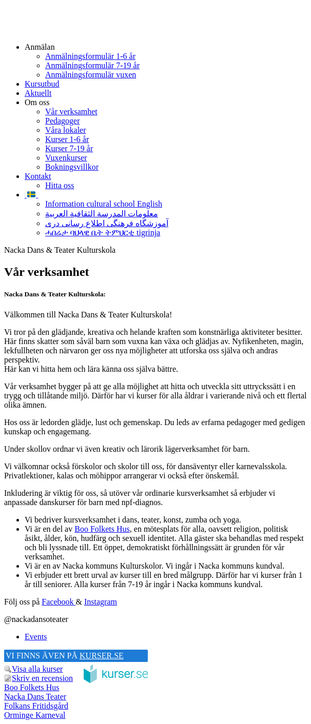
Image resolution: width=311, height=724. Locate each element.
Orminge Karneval (35, 715)
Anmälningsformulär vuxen (90, 74)
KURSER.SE (102, 655)
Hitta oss (59, 185)
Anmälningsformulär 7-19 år (92, 65)
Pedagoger (62, 120)
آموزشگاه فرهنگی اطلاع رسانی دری (106, 223)
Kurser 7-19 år (69, 148)
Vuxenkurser (66, 157)
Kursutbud (42, 83)
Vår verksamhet (71, 111)
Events (36, 636)
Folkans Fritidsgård (36, 705)
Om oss (37, 102)
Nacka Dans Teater (35, 696)
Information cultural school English (103, 203)
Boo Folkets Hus (102, 529)
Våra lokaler (65, 130)
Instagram (100, 601)
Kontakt (38, 176)
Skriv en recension (42, 678)
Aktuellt (38, 93)
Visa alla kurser (37, 669)
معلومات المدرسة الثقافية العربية (101, 213)
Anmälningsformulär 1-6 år (90, 56)
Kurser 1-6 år (67, 139)
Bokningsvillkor (72, 167)
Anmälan (40, 47)
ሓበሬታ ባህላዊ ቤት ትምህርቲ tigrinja (102, 232)
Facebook (58, 601)
